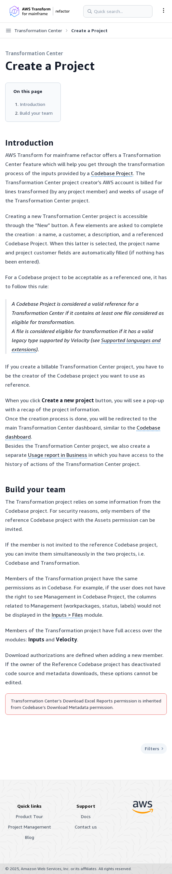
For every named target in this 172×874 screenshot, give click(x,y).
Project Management (29, 826)
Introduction (32, 104)
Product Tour (29, 816)
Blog (29, 837)
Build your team (36, 113)
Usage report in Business (57, 455)
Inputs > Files (67, 614)
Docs (86, 816)
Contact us (86, 826)
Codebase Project (112, 173)
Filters (154, 748)
